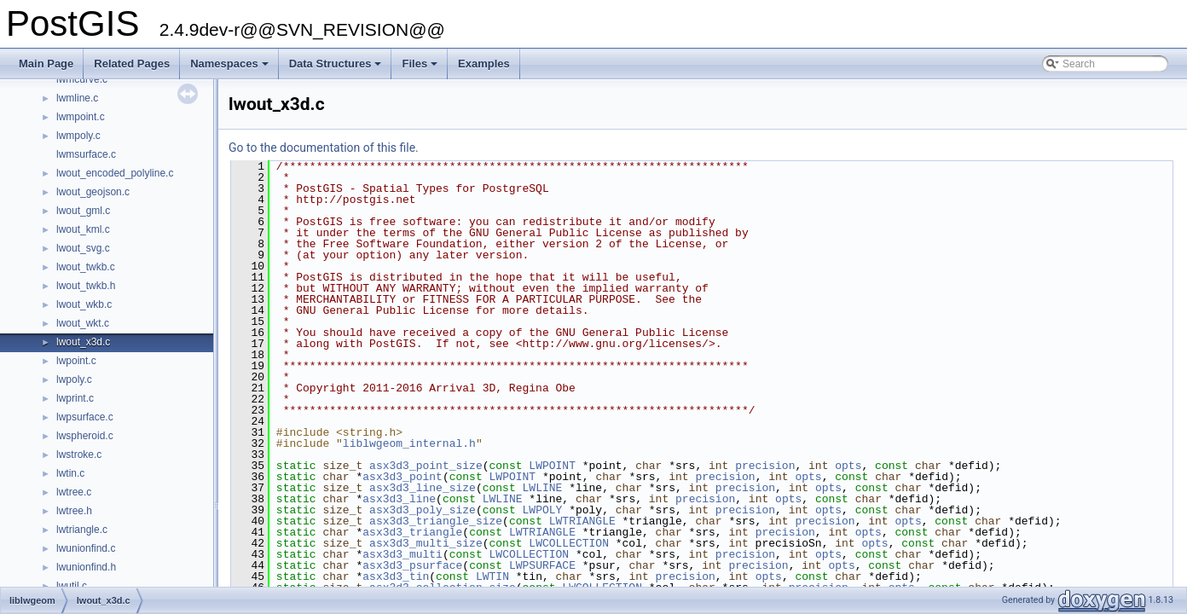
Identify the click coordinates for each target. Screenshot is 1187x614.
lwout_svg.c (83, 248)
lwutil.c (71, 586)
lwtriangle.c (81, 530)
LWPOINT (552, 465)
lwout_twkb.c (85, 267)
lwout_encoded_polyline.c (114, 173)
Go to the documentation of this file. (324, 147)
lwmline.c (77, 98)
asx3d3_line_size (422, 487)
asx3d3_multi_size (426, 543)
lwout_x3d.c (83, 342)
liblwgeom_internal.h (409, 443)
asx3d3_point (402, 476)
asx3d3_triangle (412, 532)
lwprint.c (75, 398)
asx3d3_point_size (426, 465)
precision (765, 465)
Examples (484, 63)
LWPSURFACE (542, 565)
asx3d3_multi (402, 554)
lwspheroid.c (84, 436)
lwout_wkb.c (84, 304)
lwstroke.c (78, 454)
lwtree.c (73, 492)
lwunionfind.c (85, 548)
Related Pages (132, 63)
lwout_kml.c (83, 229)
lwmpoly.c (78, 136)
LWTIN (492, 576)
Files (421, 68)
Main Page (46, 63)
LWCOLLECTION (569, 543)
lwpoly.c (74, 379)
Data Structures (337, 68)
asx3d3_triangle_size (435, 521)
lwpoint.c (76, 361)
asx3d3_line (399, 499)
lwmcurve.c (81, 79)
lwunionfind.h (86, 567)
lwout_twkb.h (85, 286)
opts (848, 465)
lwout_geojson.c (93, 192)
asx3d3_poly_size (422, 510)
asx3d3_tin (395, 576)
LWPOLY (543, 510)
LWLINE (543, 487)
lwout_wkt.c (82, 323)
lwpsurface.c (84, 417)
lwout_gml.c (83, 211)
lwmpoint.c (80, 117)
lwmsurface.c (86, 154)
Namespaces (230, 68)
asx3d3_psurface (412, 565)
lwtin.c (70, 473)
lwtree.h (74, 511)
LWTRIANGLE (582, 521)
